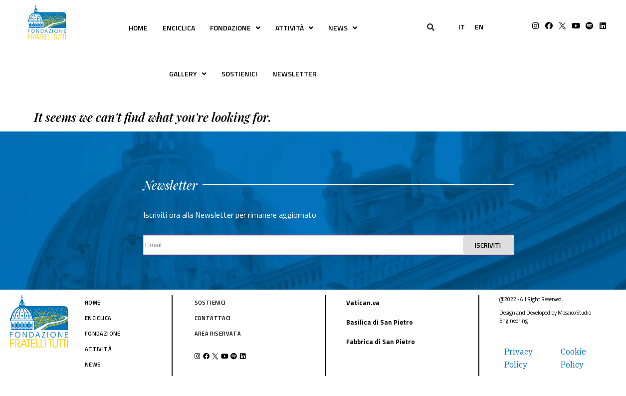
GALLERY (188, 73)
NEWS (342, 27)
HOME (138, 27)
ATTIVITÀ (294, 27)
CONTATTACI (213, 318)
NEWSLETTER (294, 73)
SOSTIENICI (239, 73)
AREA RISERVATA (218, 334)
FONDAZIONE (235, 27)
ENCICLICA (179, 27)
